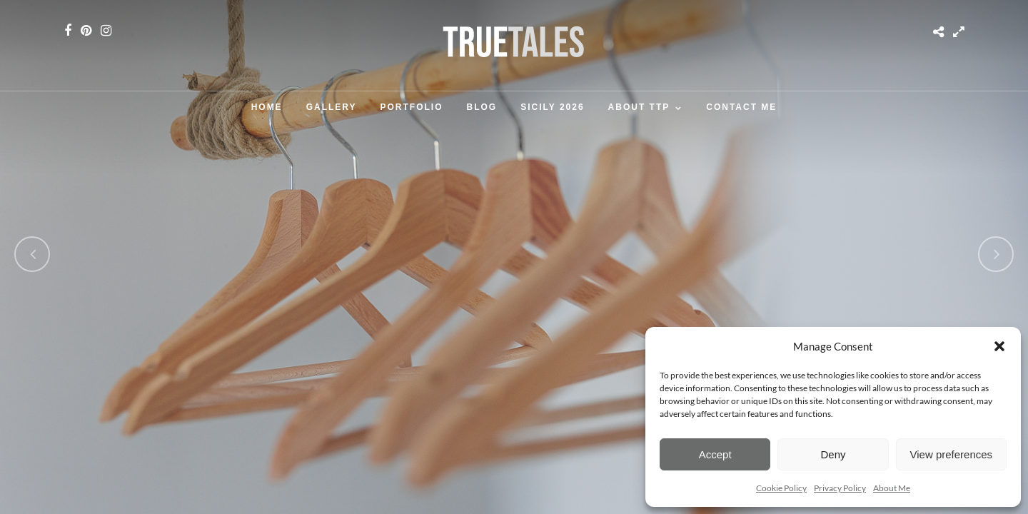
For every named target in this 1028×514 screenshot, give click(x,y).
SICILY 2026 (552, 107)
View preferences (951, 454)
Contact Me (741, 107)
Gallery (331, 107)
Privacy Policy (840, 488)
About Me (891, 488)
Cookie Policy (781, 488)
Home (267, 107)
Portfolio (412, 107)
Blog (482, 107)
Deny (832, 454)
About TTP (639, 107)
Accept (715, 454)
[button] (999, 346)
